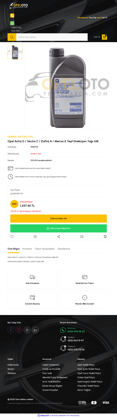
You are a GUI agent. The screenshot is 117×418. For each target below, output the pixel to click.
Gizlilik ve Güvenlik (51, 369)
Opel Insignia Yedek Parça (89, 382)
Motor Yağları (84, 390)
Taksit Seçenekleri (45, 249)
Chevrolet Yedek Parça (88, 386)
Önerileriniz (63, 249)
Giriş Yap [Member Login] (92, 18)
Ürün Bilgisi (14, 249)
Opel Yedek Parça (85, 365)
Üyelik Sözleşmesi (50, 365)
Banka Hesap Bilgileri (52, 386)
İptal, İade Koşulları (51, 382)
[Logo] (19, 5)
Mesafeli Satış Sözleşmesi (54, 378)
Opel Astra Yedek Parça (88, 369)
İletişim (11, 369)
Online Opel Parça (86, 378)
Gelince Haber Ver (59, 219)
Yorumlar (27, 249)
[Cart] (104, 37)
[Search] (48, 37)
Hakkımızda (13, 365)
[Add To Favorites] (12, 237)
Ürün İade (47, 373)
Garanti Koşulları (50, 390)
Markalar (12, 373)
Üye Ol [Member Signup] (104, 18)
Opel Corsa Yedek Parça (89, 373)
